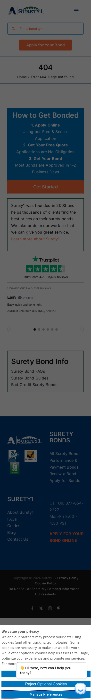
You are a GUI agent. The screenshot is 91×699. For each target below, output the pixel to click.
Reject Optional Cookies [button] (46, 684)
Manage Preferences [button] (46, 694)
